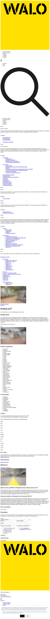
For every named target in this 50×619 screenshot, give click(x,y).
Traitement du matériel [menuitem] (7, 185)
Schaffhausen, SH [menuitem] (6, 276)
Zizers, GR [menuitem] (5, 279)
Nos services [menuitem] (5, 164)
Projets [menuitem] (4, 605)
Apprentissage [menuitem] (9, 230)
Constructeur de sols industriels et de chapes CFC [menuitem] (16, 237)
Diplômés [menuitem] (8, 232)
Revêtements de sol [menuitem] (7, 181)
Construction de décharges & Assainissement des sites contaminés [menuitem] (19, 169)
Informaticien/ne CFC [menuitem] (10, 241)
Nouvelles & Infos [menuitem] (7, 139)
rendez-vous (7, 419)
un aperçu (44, 500)
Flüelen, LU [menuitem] (8, 265)
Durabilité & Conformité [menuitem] (8, 142)
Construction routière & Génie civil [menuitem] (13, 172)
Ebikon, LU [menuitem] (8, 262)
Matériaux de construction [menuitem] (8, 213)
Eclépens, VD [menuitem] (8, 263)
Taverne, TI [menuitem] (5, 277)
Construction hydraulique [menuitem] (11, 171)
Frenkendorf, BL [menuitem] (9, 266)
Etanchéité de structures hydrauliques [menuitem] (10, 177)
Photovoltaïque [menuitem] (6, 180)
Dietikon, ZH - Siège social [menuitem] (11, 260)
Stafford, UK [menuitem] (8, 284)
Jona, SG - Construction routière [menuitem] (9, 273)
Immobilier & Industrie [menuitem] (10, 160)
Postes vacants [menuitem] (9, 229)
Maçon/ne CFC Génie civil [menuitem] (11, 243)
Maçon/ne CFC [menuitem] (9, 242)
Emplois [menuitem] (4, 228)
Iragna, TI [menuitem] (5, 271)
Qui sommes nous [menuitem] (6, 137)
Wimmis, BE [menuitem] (5, 278)
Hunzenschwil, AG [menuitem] (9, 269)
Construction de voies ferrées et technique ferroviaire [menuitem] (16, 170)
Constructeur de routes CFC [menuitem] (11, 236)
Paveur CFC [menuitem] (8, 247)
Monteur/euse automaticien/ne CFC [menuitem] (13, 245)
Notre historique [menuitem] (6, 138)
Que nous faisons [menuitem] (6, 603)
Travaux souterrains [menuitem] (7, 184)
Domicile (2, 600)
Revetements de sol (4, 304)
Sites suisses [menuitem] (5, 259)
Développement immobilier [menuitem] (8, 174)
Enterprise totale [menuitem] (6, 176)
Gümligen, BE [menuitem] (9, 268)
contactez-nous (19, 503)
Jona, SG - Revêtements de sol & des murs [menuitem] (12, 274)
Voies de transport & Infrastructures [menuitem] (13, 162)
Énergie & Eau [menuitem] (9, 158)
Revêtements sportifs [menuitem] (7, 182)
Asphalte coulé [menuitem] (9, 165)
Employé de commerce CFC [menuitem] (11, 240)
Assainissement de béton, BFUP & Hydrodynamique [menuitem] (16, 166)
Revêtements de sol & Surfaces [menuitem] (12, 161)
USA (4, 64)
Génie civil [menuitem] (5, 178)
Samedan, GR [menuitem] (6, 275)
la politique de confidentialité (24, 529)
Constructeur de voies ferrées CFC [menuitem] (13, 238)
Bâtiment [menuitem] (7, 168)
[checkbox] (8, 530)
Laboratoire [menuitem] (5, 179)
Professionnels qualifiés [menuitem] (10, 233)
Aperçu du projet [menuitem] (6, 198)
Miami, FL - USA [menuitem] (9, 283)
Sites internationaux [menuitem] (7, 282)
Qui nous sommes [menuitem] (6, 602)
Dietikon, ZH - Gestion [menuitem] (10, 261)
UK (4, 65)
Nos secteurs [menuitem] (5, 157)
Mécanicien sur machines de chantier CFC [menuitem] (14, 244)
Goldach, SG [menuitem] (8, 267)
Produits (2, 305)
